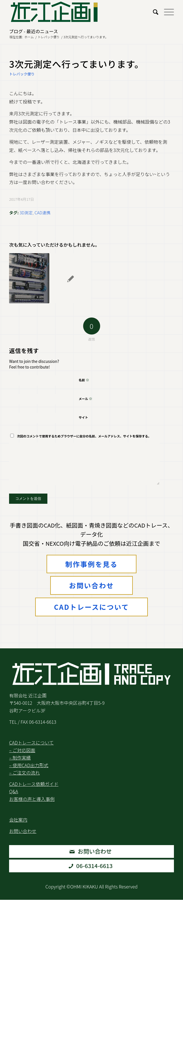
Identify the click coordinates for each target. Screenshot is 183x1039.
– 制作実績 (20, 757)
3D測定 (26, 212)
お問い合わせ (91, 585)
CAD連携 (43, 212)
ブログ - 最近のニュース (33, 31)
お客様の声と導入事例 (31, 798)
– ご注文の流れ (24, 772)
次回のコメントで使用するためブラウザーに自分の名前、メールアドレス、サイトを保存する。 (84, 436)
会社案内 (18, 819)
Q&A (13, 791)
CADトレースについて (91, 607)
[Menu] (166, 11)
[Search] (152, 11)
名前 (84, 379)
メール (85, 398)
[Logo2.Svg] (75, 11)
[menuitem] (152, 11)
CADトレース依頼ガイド (33, 783)
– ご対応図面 (22, 750)
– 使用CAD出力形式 (28, 765)
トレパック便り (22, 74)
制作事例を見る (91, 564)
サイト (83, 417)
